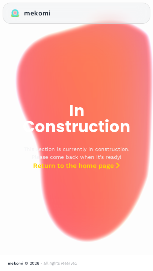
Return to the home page (76, 165)
